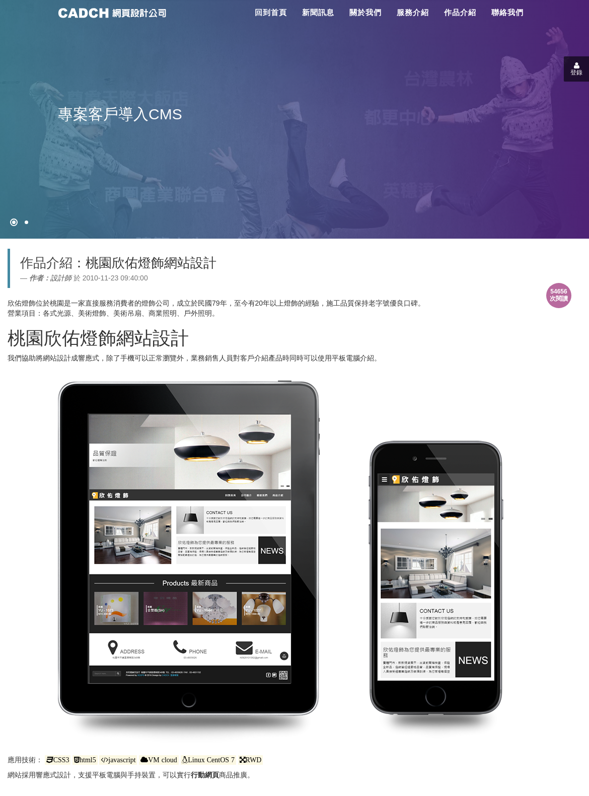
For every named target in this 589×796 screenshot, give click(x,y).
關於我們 (365, 12)
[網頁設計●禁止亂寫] (14, 222)
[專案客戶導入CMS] (26, 222)
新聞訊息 (318, 12)
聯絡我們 (507, 12)
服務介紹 (413, 12)
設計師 (60, 278)
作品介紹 (460, 12)
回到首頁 (271, 12)
